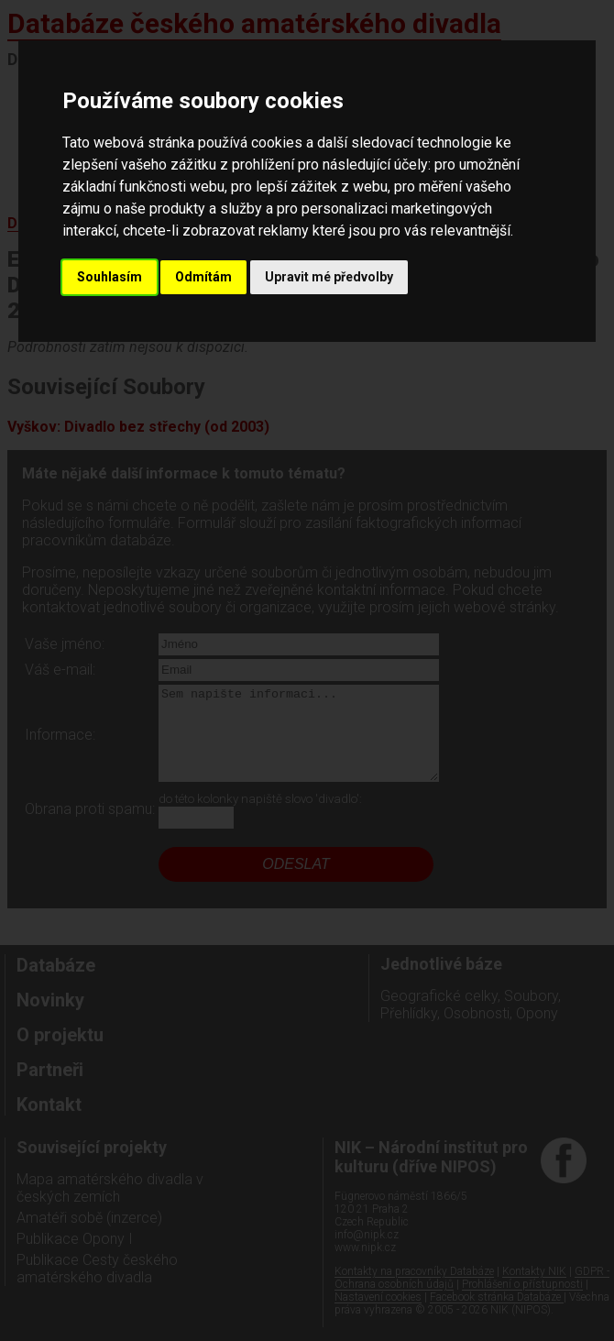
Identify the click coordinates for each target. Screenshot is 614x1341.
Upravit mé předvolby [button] (329, 276)
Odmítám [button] (203, 276)
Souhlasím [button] (109, 276)
